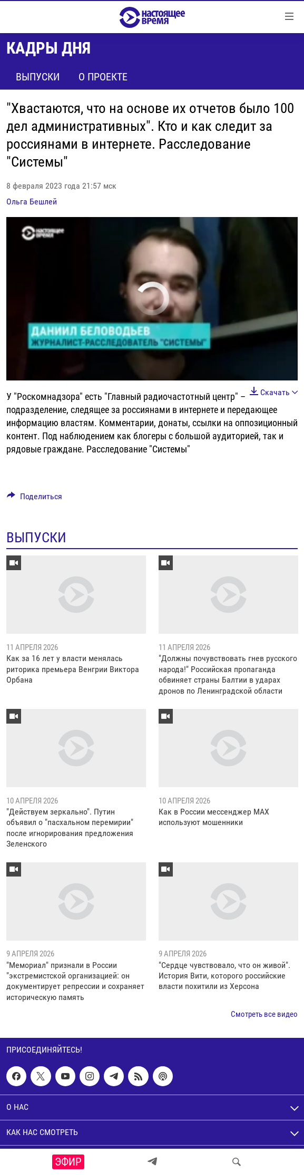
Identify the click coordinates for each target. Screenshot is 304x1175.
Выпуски (38, 76)
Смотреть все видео (264, 1014)
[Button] (34, 499)
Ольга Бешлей (31, 202)
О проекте (103, 76)
